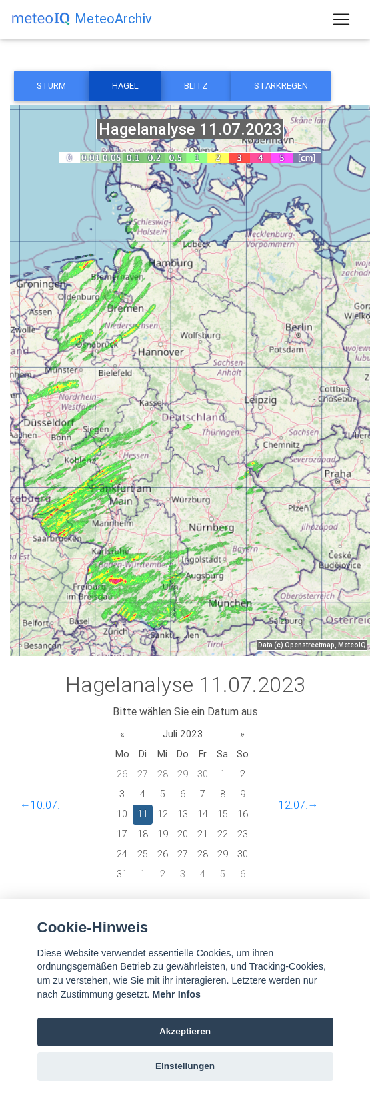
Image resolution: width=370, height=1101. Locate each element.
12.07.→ (299, 804)
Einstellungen (185, 1066)
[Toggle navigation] (341, 19)
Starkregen (281, 85)
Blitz (196, 85)
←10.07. (40, 804)
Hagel (125, 85)
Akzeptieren (185, 1031)
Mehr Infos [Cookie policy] (176, 994)
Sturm (51, 85)
